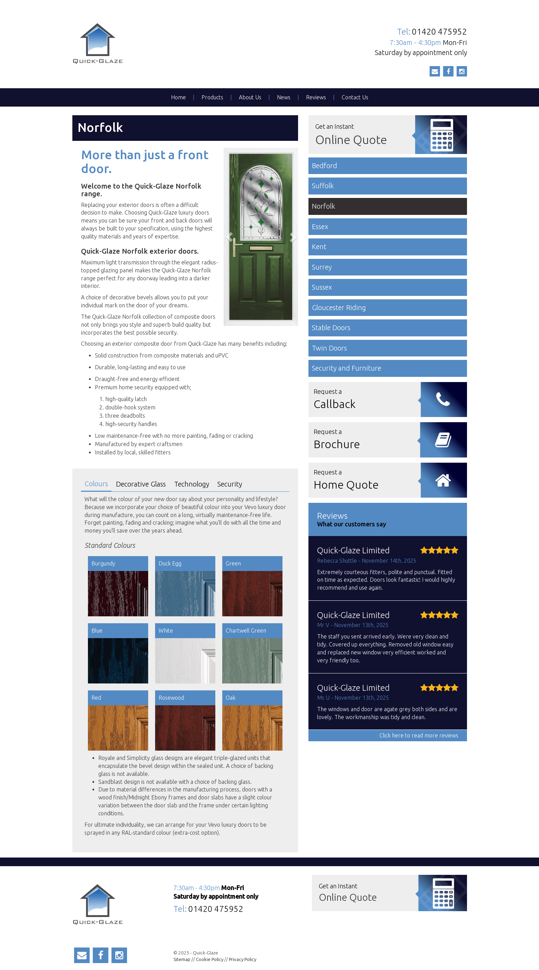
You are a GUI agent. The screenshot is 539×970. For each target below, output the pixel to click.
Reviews (316, 97)
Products (212, 97)
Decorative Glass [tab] (141, 484)
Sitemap (181, 959)
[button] (229, 237)
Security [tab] (229, 484)
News (283, 97)
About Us (250, 97)
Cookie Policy (209, 959)
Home (178, 97)
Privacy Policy (242, 959)
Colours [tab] (96, 484)
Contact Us (355, 97)
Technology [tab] (191, 484)
